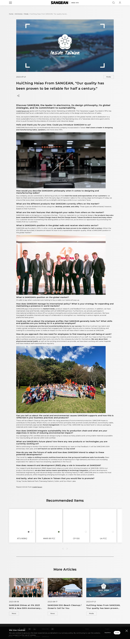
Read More (85, 633)
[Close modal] (126, 630)
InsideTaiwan (37, 487)
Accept (110, 633)
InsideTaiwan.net (22, 111)
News (14, 613)
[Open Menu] (10, 6)
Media (108, 77)
